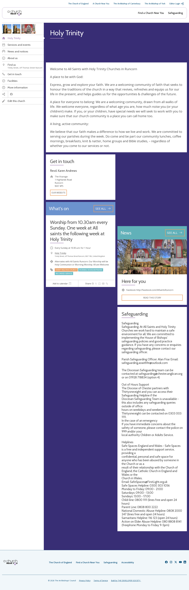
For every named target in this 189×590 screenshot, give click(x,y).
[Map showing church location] (152, 189)
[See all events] (103, 208)
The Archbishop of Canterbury (126, 3)
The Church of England (78, 3)
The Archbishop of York (155, 3)
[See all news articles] (175, 232)
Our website (58, 192)
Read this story (152, 297)
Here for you (134, 281)
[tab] (62, 283)
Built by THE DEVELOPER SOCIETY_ (126, 580)
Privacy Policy (84, 580)
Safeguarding (175, 12)
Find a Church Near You (151, 12)
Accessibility (127, 562)
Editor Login (176, 3)
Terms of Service (101, 580)
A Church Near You (101, 3)
